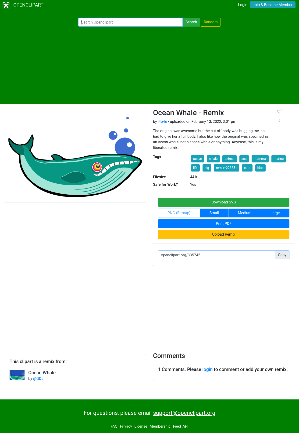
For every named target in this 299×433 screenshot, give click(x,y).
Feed (177, 426)
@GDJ (38, 378)
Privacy (126, 426)
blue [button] (260, 168)
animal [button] (229, 159)
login (207, 369)
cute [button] (247, 168)
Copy (282, 255)
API (185, 426)
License (140, 426)
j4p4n (162, 121)
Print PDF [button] (223, 223)
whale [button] (213, 159)
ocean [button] (197, 159)
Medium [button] (244, 213)
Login (242, 5)
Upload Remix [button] (223, 234)
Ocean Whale (42, 372)
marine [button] (279, 159)
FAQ (114, 426)
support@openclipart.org (184, 413)
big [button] (207, 168)
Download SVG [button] (223, 202)
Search (191, 22)
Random (211, 22)
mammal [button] (260, 159)
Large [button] (275, 213)
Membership (160, 426)
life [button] (195, 168)
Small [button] (214, 213)
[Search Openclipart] (130, 22)
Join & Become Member (272, 5)
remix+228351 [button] (226, 168)
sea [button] (244, 159)
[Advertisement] (149, 65)
